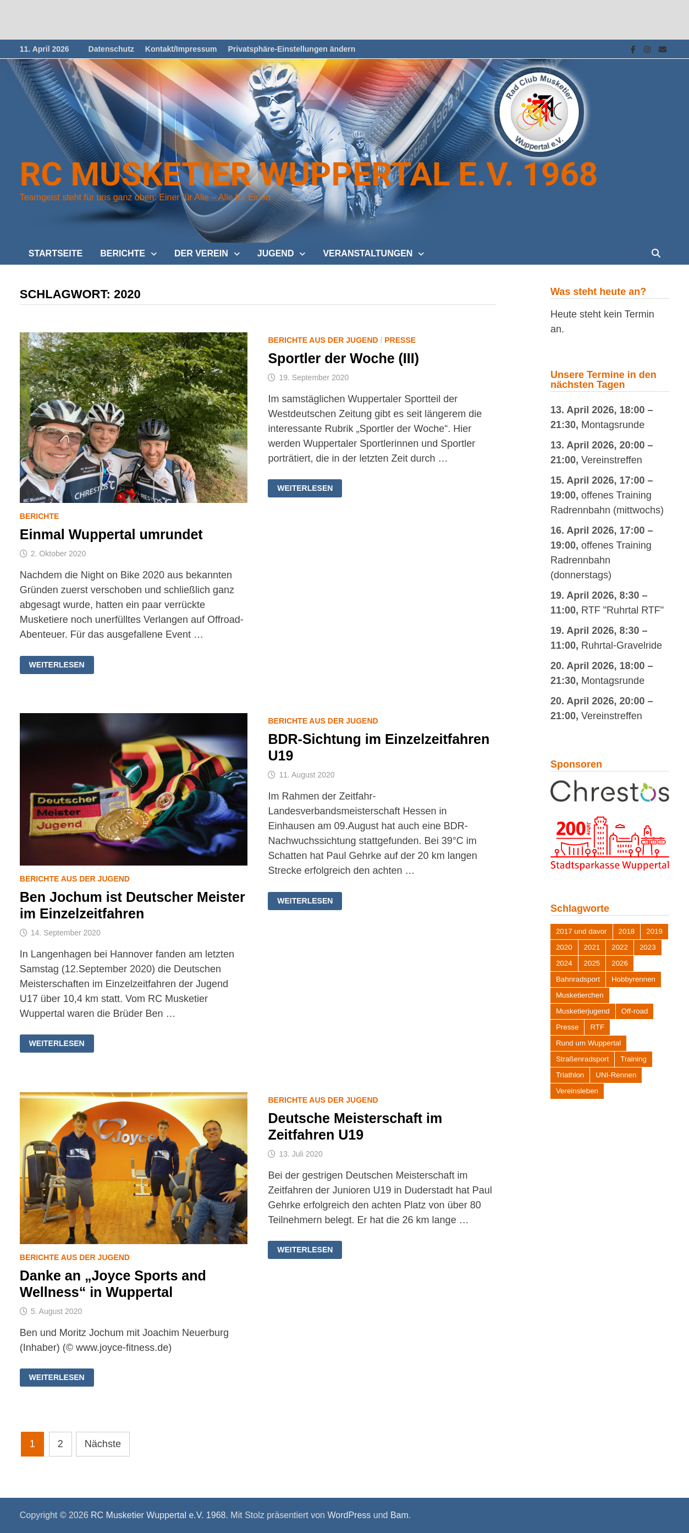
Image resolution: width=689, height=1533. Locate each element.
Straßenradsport (582, 1059)
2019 (654, 931)
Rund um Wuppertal (588, 1043)
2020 (564, 947)
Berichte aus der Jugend (323, 340)
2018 (627, 931)
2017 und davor (581, 931)
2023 (648, 947)
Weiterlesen (57, 665)
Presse (400, 340)
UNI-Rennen (616, 1075)
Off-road (634, 1011)
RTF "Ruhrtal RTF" (622, 610)
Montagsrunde (612, 424)
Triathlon (570, 1075)
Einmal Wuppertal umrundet (111, 534)
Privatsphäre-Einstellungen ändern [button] (292, 49)
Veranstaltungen (367, 253)
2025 (592, 963)
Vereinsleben (577, 1091)
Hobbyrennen (633, 979)
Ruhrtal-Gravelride (621, 645)
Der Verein (201, 253)
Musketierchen (580, 995)
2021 (592, 947)
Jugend (275, 253)
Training (633, 1059)
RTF (597, 1027)
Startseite (55, 253)
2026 (619, 963)
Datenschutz (111, 49)
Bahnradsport (578, 979)
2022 (619, 947)
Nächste (103, 1443)
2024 (564, 963)
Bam (399, 1515)
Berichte (122, 253)
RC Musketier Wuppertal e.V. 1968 (309, 174)
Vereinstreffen (611, 460)
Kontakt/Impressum (181, 49)
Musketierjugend (583, 1011)
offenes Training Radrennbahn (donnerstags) (601, 560)
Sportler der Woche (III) (343, 358)
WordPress (349, 1515)
